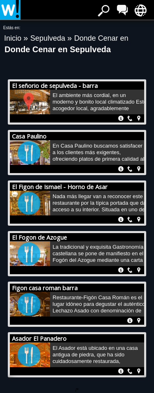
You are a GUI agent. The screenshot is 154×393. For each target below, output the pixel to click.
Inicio (13, 38)
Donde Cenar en (101, 38)
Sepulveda (48, 38)
